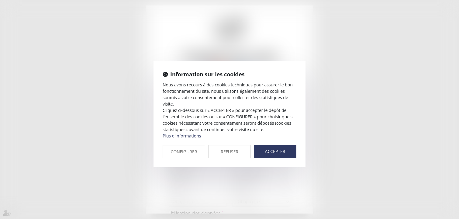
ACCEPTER (275, 151)
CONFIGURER (184, 152)
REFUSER (229, 152)
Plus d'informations (182, 136)
